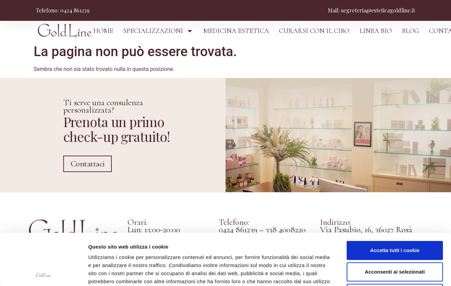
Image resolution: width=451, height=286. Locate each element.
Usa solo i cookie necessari (395, 242)
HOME (103, 31)
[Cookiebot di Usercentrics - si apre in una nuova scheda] (43, 273)
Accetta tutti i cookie (395, 199)
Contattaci (88, 163)
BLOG (410, 31)
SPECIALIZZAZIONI (158, 31)
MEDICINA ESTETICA (236, 31)
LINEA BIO (375, 31)
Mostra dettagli (357, 273)
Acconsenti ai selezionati (395, 220)
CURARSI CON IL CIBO (314, 31)
